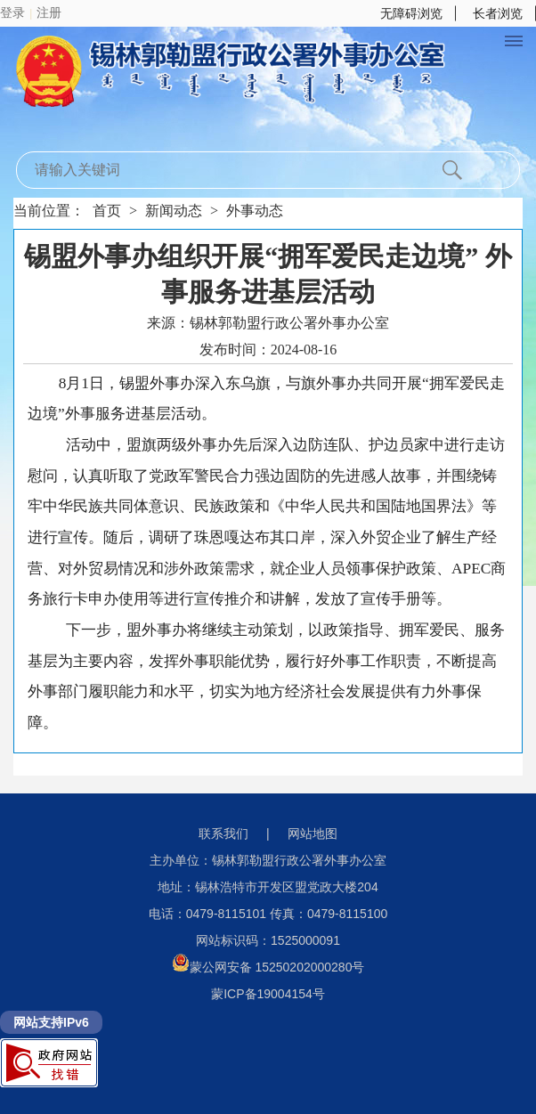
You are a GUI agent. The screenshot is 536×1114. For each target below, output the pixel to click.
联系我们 (223, 833)
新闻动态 (173, 210)
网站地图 (312, 833)
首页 (107, 210)
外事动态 (254, 210)
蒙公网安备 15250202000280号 (268, 967)
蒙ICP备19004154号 (268, 994)
